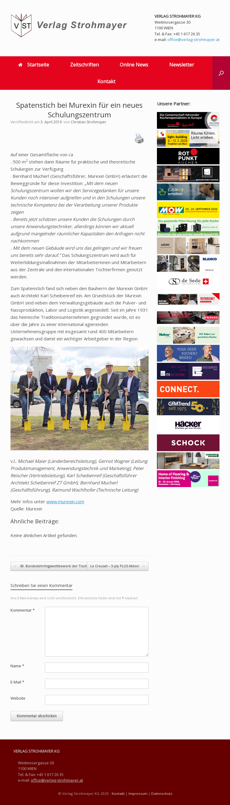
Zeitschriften (84, 64)
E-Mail (17, 682)
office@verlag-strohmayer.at (193, 39)
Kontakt (106, 81)
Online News (134, 64)
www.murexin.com (65, 501)
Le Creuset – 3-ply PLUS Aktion (117, 566)
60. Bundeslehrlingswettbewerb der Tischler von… (57, 566)
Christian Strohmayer (88, 122)
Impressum (137, 793)
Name (17, 665)
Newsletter (181, 64)
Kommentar (22, 610)
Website (17, 698)
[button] (221, 73)
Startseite (33, 64)
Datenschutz (161, 793)
